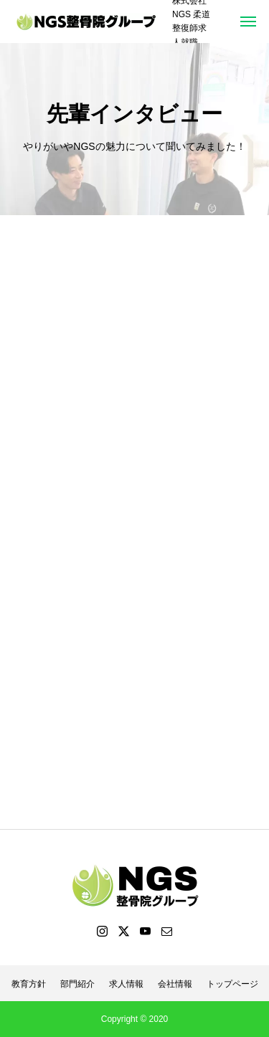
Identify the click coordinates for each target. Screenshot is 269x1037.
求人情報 (126, 984)
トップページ (232, 984)
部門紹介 (77, 984)
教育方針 (28, 984)
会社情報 (175, 984)
